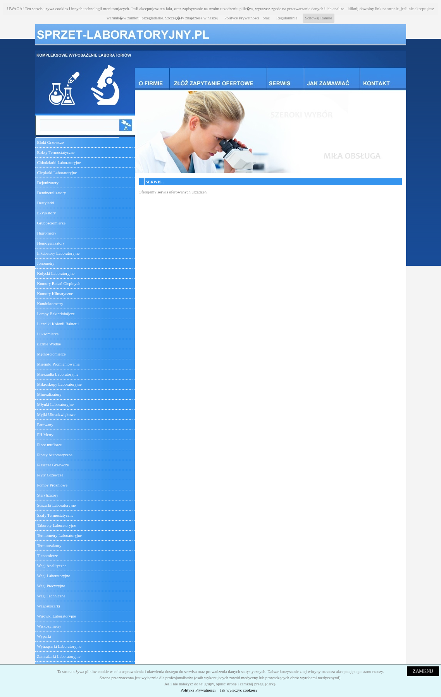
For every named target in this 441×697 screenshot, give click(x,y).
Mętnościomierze (51, 354)
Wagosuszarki (48, 606)
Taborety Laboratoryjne (56, 525)
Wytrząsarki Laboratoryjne (59, 646)
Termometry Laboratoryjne (59, 535)
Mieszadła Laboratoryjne (58, 374)
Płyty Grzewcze (50, 475)
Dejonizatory (48, 183)
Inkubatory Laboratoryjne (58, 253)
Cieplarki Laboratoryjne (57, 173)
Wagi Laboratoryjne (53, 576)
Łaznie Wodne (49, 344)
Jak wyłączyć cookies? (238, 690)
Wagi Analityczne (52, 566)
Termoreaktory (49, 545)
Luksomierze (48, 334)
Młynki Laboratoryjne (55, 404)
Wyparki (44, 636)
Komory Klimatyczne (55, 294)
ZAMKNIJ (423, 671)
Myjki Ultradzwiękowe (56, 414)
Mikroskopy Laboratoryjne (59, 384)
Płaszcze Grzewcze (53, 465)
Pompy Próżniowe (52, 485)
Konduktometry (50, 304)
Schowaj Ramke (318, 18)
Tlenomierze (47, 556)
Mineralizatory (49, 394)
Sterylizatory (48, 495)
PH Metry (45, 435)
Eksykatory (46, 213)
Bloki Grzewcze (50, 142)
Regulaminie (286, 18)
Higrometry (47, 233)
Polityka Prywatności (198, 690)
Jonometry (46, 263)
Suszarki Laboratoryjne (56, 505)
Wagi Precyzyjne (51, 586)
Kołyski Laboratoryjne (56, 273)
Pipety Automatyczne (54, 455)
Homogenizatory (51, 243)
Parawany (45, 425)
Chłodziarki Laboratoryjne (59, 162)
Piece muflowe (49, 445)
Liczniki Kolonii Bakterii (58, 324)
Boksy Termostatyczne (56, 152)
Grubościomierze (51, 223)
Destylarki (45, 203)
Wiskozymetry (49, 626)
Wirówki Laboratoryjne (56, 616)
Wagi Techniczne (51, 596)
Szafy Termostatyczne (55, 515)
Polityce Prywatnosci (241, 18)
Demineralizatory (51, 193)
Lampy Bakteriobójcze (56, 314)
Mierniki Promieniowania (58, 364)
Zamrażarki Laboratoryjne (59, 656)
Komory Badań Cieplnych (59, 283)
